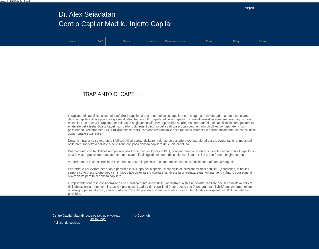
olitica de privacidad (107, 215)
